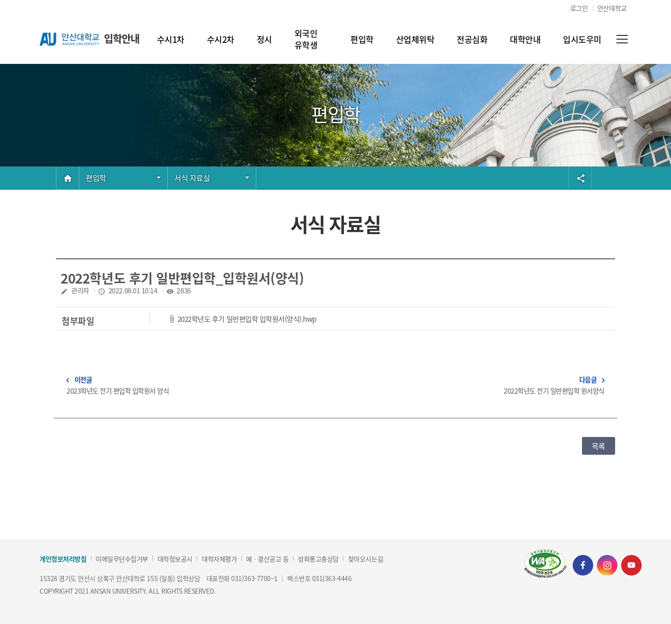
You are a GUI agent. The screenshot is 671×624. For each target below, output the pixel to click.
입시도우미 (582, 39)
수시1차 (171, 39)
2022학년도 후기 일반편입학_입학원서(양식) (182, 278)
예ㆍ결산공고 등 (267, 559)
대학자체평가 (219, 559)
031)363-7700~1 (254, 578)
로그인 (579, 8)
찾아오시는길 (365, 559)
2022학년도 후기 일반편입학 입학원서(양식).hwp (247, 318)
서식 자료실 (192, 177)
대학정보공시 (174, 559)
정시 (264, 39)
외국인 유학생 (311, 39)
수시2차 (221, 39)
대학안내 (525, 39)
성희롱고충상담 (318, 559)
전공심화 (472, 39)
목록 (598, 445)
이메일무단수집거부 (122, 559)
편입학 (362, 39)
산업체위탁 (415, 39)
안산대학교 (612, 8)
